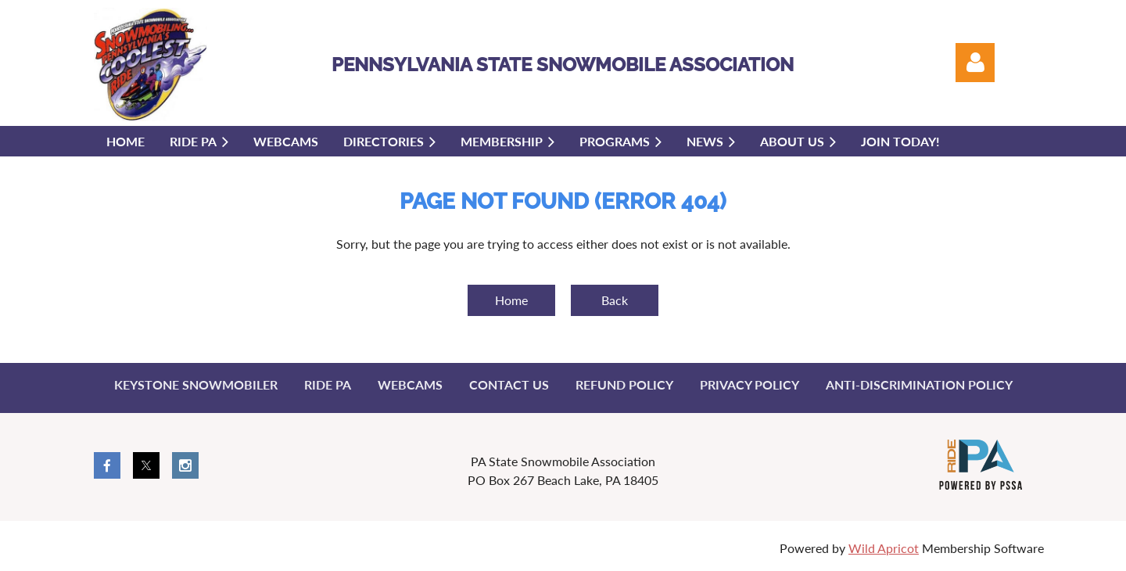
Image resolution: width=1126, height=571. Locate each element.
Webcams (410, 384)
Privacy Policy (749, 384)
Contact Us (509, 384)
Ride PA (327, 384)
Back (614, 300)
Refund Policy (624, 384)
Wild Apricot (883, 547)
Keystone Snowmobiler (196, 384)
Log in (975, 62)
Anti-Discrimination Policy (919, 384)
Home (511, 300)
